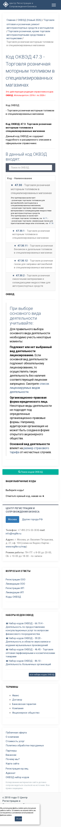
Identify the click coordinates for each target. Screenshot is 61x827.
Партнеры (11, 750)
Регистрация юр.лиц (17, 768)
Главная (11, 20)
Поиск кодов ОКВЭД (30, 472)
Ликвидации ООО (15, 583)
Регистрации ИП (15, 588)
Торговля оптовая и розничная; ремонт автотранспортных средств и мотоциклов (30, 24)
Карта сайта (12, 763)
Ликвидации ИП (15, 592)
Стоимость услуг (15, 741)
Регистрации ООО (15, 579)
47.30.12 (23, 260)
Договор (17, 699)
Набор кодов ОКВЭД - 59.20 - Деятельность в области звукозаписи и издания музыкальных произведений (28, 642)
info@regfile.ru (13, 533)
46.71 (45, 218)
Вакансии (11, 754)
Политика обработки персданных (25, 745)
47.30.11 (23, 245)
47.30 (18, 185)
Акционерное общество (26, 712)
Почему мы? (13, 759)
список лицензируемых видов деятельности (29, 388)
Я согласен (19, 819)
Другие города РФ (32, 519)
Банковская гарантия (24, 704)
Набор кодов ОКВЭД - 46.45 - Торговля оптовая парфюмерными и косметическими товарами (30, 653)
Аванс (15, 695)
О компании (12, 736)
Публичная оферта (16, 732)
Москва (12, 519)
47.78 (51, 223)
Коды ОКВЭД (13, 596)
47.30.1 (20, 230)
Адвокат (10, 773)
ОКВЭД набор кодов (17, 777)
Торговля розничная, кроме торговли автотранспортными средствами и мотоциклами (28, 35)
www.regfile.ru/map (16, 546)
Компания (17, 708)
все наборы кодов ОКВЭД (42, 674)
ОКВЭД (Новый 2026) (30, 20)
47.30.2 (20, 275)
